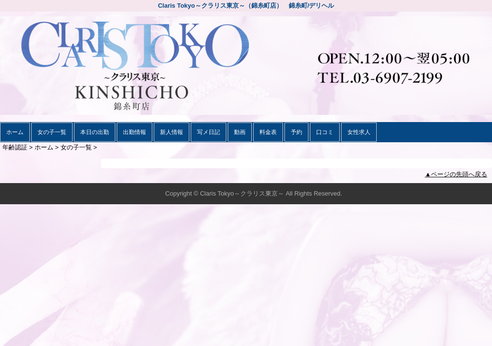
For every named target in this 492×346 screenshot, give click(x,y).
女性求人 (358, 132)
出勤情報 (134, 132)
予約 (296, 132)
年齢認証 (14, 147)
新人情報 (171, 132)
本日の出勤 (94, 132)
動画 (240, 132)
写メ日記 (208, 132)
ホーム (15, 132)
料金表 (268, 132)
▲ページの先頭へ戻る (456, 174)
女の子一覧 (51, 132)
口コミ (324, 132)
